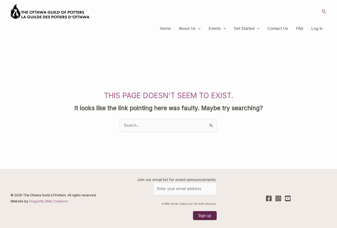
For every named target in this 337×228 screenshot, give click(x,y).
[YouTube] (288, 198)
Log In (317, 28)
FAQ (299, 28)
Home (165, 28)
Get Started (247, 28)
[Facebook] (269, 198)
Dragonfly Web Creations (48, 201)
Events (217, 28)
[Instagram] (278, 198)
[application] (198, 28)
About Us (190, 28)
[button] (324, 11)
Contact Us (277, 28)
